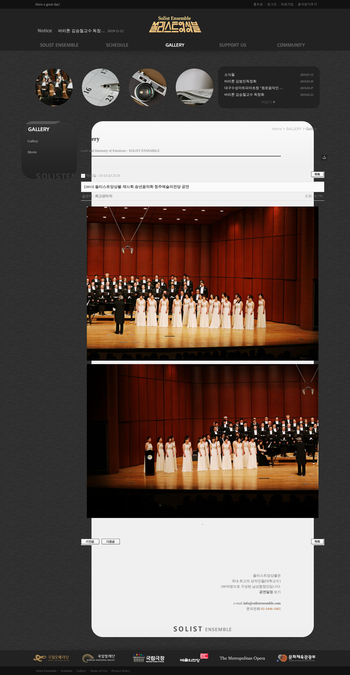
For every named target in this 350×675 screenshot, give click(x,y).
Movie (32, 152)
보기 (270, 592)
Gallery (33, 141)
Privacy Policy (120, 670)
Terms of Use (98, 670)
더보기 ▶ (268, 102)
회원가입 (287, 4)
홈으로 (258, 4)
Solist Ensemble (46, 670)
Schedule (66, 670)
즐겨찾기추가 (307, 4)
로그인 (272, 4)
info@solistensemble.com (262, 603)
